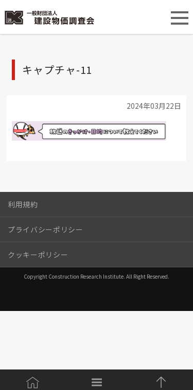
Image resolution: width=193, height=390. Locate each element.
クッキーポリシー (38, 254)
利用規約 (23, 204)
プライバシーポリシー (45, 229)
